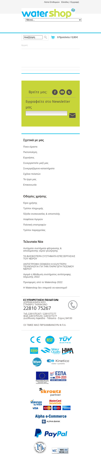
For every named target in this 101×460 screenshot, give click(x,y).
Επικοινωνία (30, 184)
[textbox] (33, 37)
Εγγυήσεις (28, 157)
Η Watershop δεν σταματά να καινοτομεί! (45, 287)
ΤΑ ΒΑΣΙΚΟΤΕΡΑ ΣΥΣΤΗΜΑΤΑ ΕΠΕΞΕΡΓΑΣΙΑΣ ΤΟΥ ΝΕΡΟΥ (49, 257)
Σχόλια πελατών (32, 173)
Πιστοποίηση (30, 152)
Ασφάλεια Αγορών (33, 219)
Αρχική (24, 45)
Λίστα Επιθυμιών (52, 2)
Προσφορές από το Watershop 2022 (43, 282)
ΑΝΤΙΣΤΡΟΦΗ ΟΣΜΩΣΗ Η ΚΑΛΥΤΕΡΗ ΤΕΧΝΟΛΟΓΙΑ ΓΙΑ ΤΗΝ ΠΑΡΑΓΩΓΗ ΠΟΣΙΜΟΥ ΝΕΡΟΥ (48, 266)
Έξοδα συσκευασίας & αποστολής (41, 213)
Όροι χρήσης (30, 203)
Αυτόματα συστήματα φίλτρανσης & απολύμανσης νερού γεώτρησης (42, 249)
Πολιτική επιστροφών (34, 224)
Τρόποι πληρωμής (33, 208)
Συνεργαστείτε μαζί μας (36, 163)
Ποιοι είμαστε (30, 146)
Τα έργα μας (29, 179)
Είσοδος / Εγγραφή (70, 2)
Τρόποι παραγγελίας (34, 230)
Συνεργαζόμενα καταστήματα (39, 168)
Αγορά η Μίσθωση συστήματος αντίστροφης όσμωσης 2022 (47, 275)
